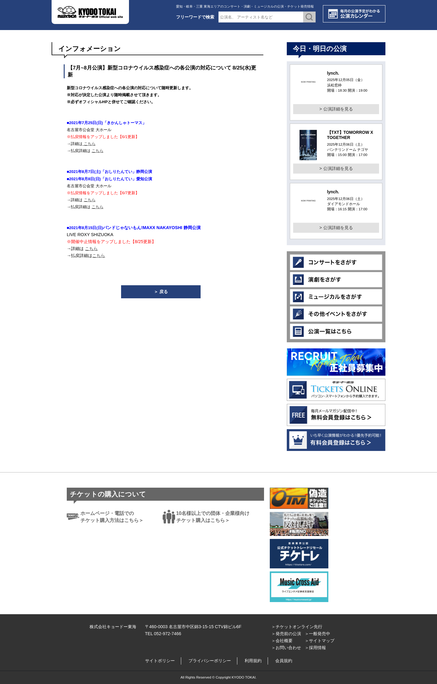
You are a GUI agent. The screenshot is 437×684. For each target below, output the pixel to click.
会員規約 (283, 660)
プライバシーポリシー (209, 660)
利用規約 (253, 660)
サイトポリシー (160, 660)
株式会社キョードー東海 (113, 626)
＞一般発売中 (317, 633)
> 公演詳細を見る (336, 109)
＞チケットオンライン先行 (296, 626)
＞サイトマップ (319, 640)
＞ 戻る (161, 291)
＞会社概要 (282, 640)
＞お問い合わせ (286, 647)
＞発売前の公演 (286, 633)
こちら (90, 143)
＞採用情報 (315, 647)
